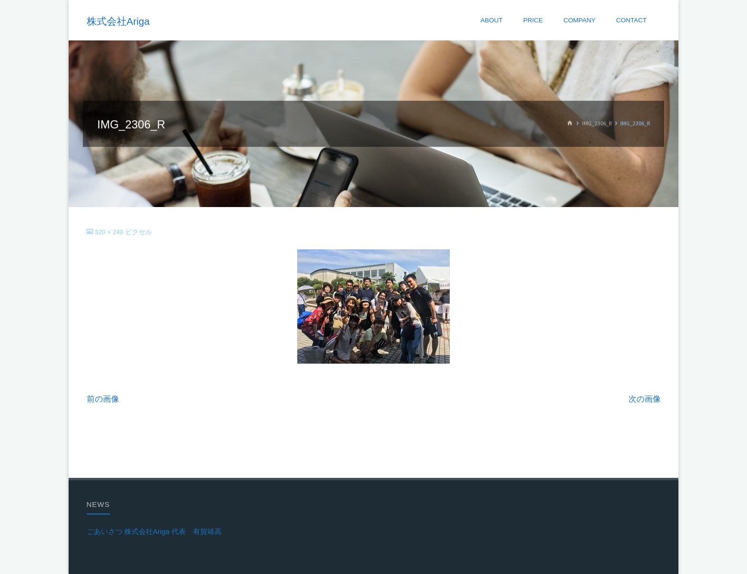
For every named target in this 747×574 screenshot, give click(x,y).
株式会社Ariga (118, 20)
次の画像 (644, 399)
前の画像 (103, 399)
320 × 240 (110, 232)
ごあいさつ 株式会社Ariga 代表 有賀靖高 (154, 531)
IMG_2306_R (597, 123)
